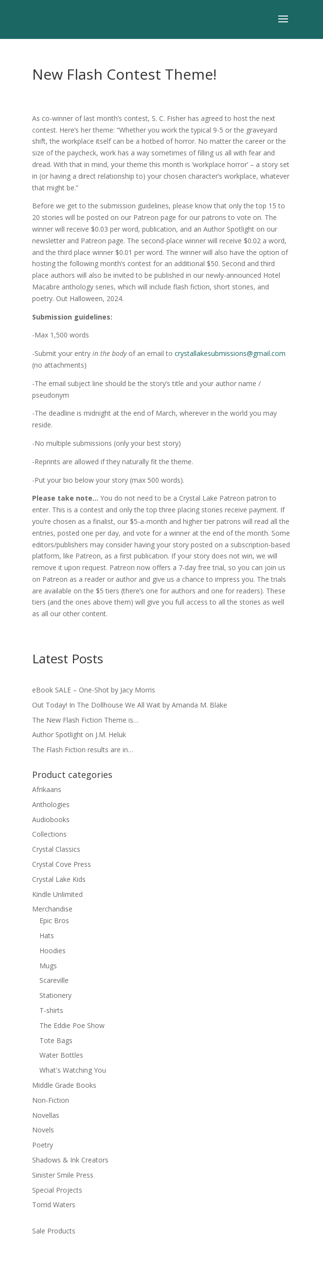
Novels (43, 1129)
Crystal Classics (56, 849)
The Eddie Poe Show (72, 1025)
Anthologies (51, 804)
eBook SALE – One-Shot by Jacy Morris (93, 689)
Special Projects (57, 1190)
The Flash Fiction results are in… (82, 749)
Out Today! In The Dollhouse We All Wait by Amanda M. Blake (129, 704)
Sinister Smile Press (62, 1175)
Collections (49, 834)
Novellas (45, 1115)
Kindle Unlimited (57, 894)
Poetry (42, 1144)
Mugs (48, 965)
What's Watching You (72, 1070)
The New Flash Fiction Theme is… (85, 720)
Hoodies (52, 950)
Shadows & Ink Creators (70, 1159)
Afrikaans (46, 789)
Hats (46, 935)
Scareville (54, 980)
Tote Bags (55, 1040)
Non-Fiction (50, 1100)
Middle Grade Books (64, 1085)
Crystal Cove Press (61, 864)
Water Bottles (61, 1055)
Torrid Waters (53, 1204)
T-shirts (51, 1010)
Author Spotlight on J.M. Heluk (79, 734)
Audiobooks (51, 819)
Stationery (55, 995)
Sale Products (53, 1230)
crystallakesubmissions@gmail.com (230, 353)
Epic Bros (54, 920)
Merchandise (52, 908)
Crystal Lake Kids (59, 879)
